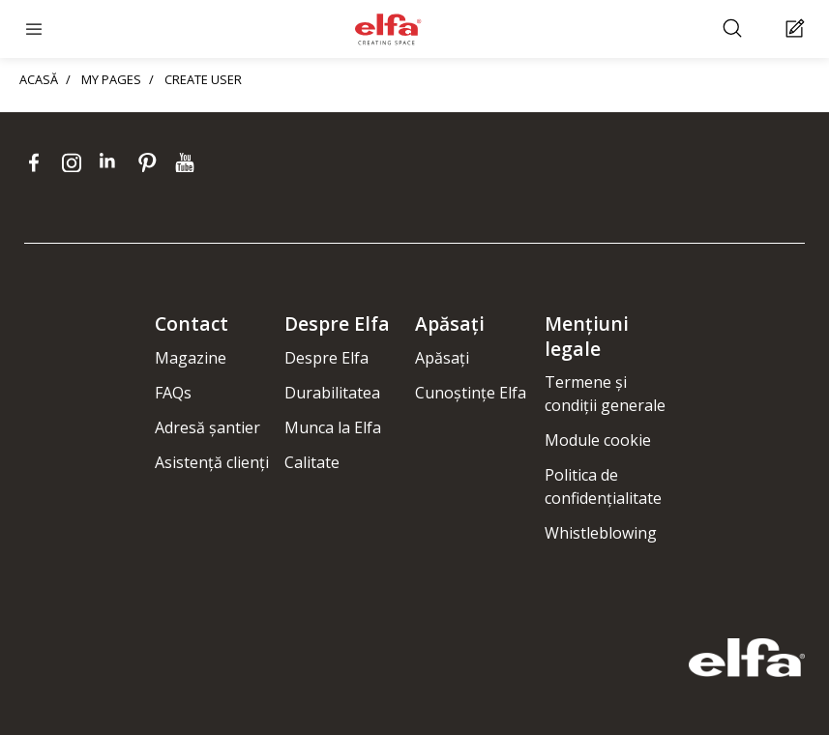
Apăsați (442, 357)
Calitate (312, 462)
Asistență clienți (212, 462)
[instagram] (76, 162)
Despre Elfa (326, 357)
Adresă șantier (207, 427)
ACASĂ (38, 79)
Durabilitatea (332, 392)
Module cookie (598, 440)
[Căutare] (735, 29)
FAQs (173, 392)
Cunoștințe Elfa (470, 392)
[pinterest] (151, 162)
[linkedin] (114, 162)
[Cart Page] (797, 29)
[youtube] (187, 162)
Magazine (190, 357)
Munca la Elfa (332, 427)
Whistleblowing (601, 533)
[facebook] (38, 162)
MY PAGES (111, 79)
